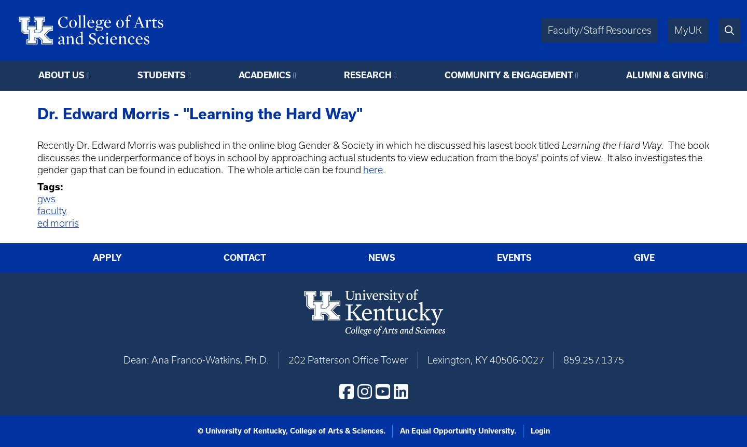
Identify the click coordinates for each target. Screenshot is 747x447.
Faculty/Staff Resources (600, 30)
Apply (107, 257)
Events (514, 257)
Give (644, 257)
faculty (52, 210)
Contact (245, 257)
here (373, 169)
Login (540, 431)
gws (46, 198)
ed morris (58, 223)
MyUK (688, 30)
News (381, 257)
